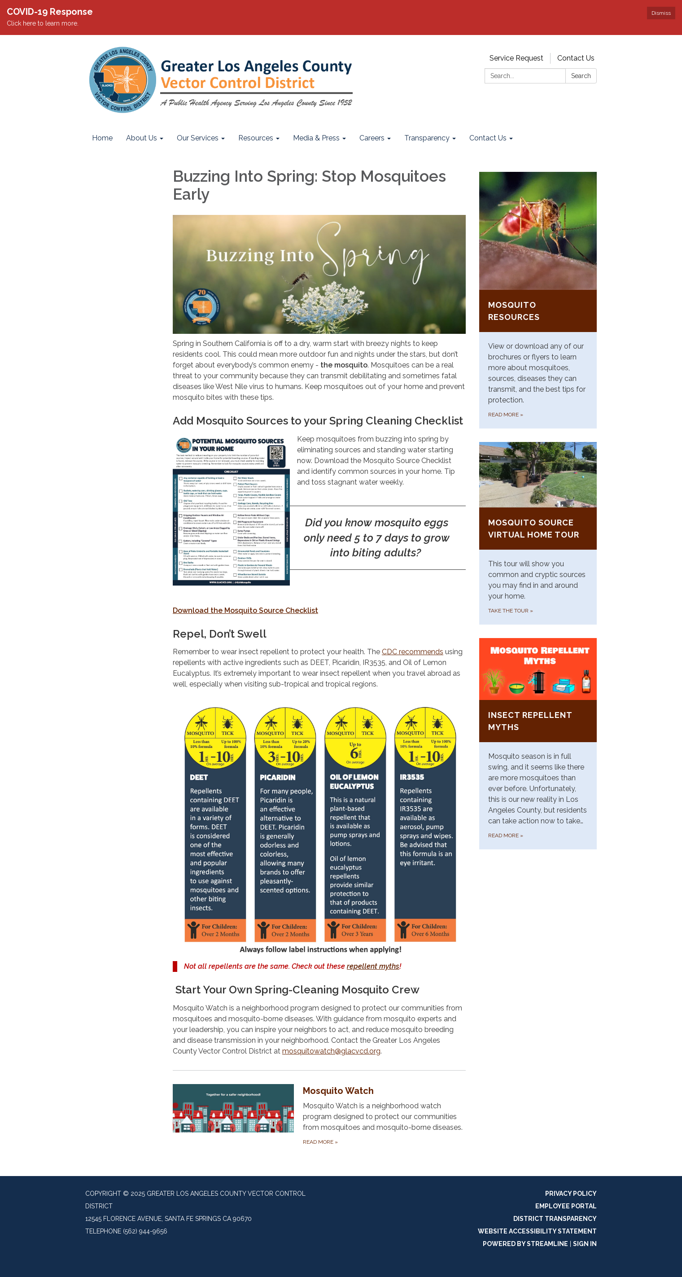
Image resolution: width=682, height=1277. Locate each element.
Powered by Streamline (525, 1243)
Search (581, 75)
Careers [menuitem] (372, 138)
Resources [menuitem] (255, 138)
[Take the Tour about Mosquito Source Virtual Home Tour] (538, 533)
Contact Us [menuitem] (488, 138)
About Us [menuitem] (141, 138)
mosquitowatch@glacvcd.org (331, 1051)
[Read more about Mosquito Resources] (538, 300)
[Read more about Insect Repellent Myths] (538, 743)
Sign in (585, 1243)
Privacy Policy (571, 1193)
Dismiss (661, 13)
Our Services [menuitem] (198, 138)
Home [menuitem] (102, 138)
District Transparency (555, 1218)
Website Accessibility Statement (537, 1231)
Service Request (516, 58)
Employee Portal (566, 1206)
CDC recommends (412, 651)
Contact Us (576, 58)
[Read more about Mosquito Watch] (319, 1115)
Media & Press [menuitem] (316, 138)
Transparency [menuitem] (427, 138)
